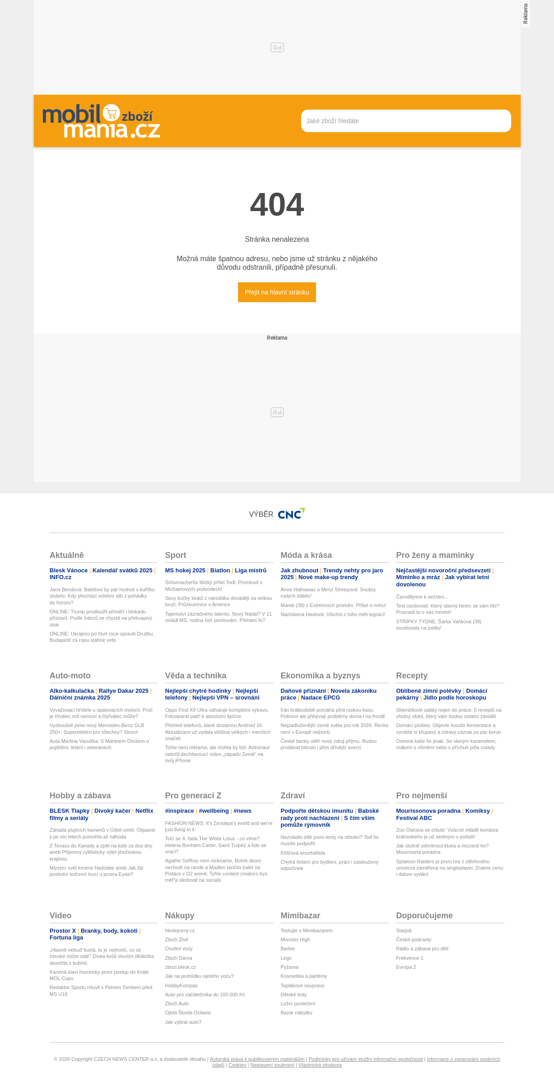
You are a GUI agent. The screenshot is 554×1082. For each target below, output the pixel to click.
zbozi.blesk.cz (180, 967)
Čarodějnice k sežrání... (422, 596)
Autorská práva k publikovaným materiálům (257, 1059)
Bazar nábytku (296, 1012)
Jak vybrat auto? (183, 1022)
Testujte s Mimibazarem (307, 930)
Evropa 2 (406, 967)
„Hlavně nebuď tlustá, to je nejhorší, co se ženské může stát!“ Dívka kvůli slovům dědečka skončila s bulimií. (102, 956)
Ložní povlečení (298, 1003)
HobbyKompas (181, 985)
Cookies (238, 1065)
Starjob (404, 930)
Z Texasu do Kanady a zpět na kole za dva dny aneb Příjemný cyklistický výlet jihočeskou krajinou (101, 852)
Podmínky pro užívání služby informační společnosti (366, 1059)
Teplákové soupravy (303, 985)
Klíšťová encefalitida (303, 853)
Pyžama (290, 967)
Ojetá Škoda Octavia (188, 1012)
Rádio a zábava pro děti (422, 948)
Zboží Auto (177, 1003)
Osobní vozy (178, 948)
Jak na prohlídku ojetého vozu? (199, 976)
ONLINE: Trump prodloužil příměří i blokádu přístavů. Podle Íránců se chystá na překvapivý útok (101, 618)
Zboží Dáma (178, 958)
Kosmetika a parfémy (304, 976)
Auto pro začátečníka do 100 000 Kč (205, 994)
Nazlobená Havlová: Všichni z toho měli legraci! (333, 614)
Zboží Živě (176, 939)
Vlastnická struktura (320, 1065)
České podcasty (413, 939)
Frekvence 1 (410, 958)
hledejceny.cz (180, 930)
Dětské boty (294, 994)
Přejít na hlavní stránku (277, 292)
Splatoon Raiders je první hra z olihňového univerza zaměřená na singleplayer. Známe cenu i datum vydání (449, 868)
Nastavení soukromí (272, 1065)
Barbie (288, 948)
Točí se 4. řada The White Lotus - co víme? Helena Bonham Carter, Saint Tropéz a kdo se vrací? (215, 845)
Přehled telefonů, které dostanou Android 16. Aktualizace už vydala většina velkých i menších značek (217, 732)
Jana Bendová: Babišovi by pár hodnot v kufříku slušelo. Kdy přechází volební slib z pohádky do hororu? (102, 596)
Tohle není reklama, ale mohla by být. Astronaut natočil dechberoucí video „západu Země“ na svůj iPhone (217, 754)
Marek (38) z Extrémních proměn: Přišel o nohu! (333, 605)
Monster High (295, 939)
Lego (286, 958)
